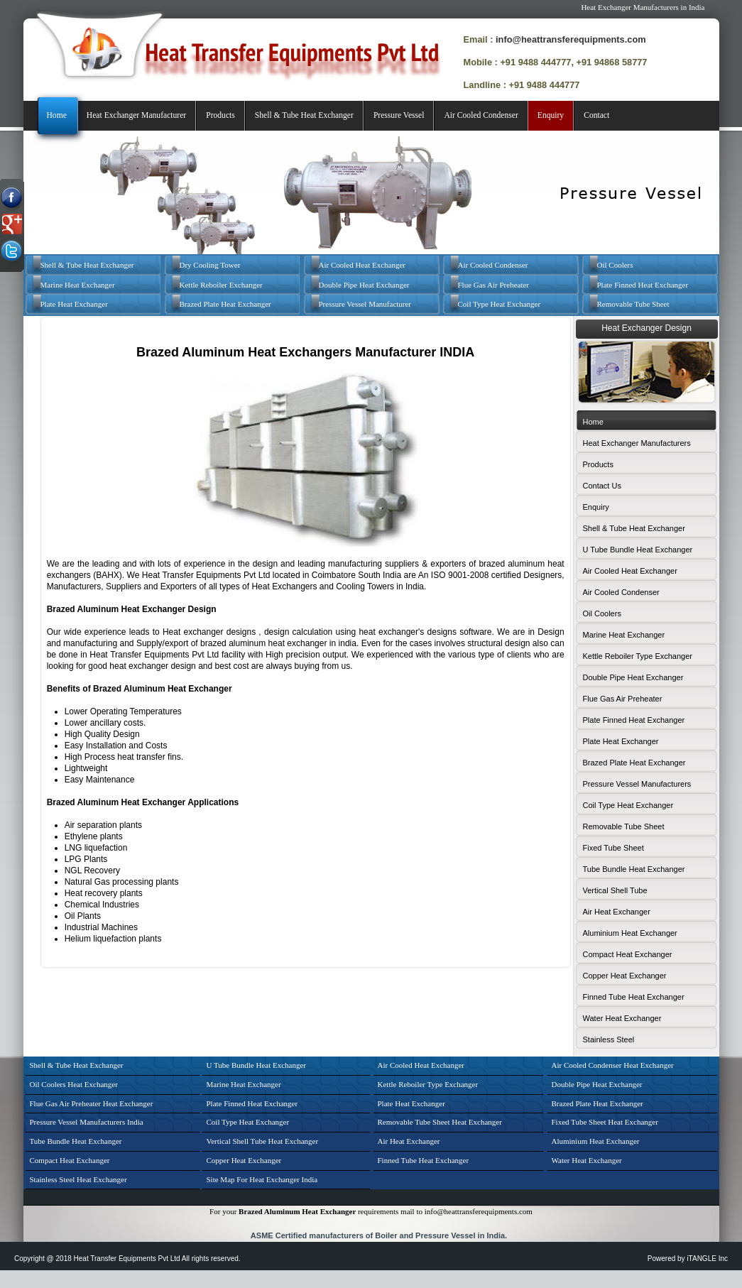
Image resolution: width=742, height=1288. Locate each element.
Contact (596, 115)
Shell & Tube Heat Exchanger (304, 115)
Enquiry (551, 115)
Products (220, 115)
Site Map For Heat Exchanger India (262, 1179)
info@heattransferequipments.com (571, 39)
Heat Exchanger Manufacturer (136, 115)
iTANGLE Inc (707, 1258)
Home (57, 115)
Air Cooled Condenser (481, 115)
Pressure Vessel (399, 115)
